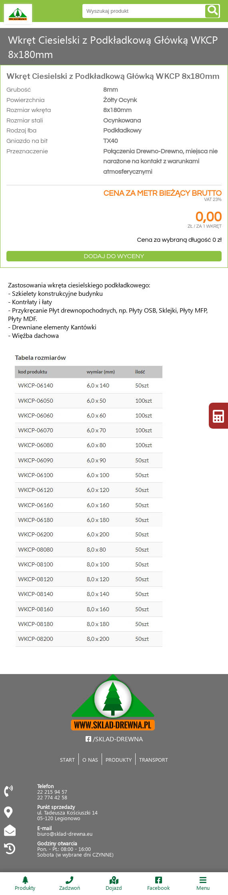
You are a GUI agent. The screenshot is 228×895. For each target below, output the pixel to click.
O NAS (90, 759)
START (67, 759)
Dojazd (114, 883)
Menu (203, 883)
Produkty (25, 883)
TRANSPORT (153, 759)
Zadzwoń (69, 883)
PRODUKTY (119, 759)
